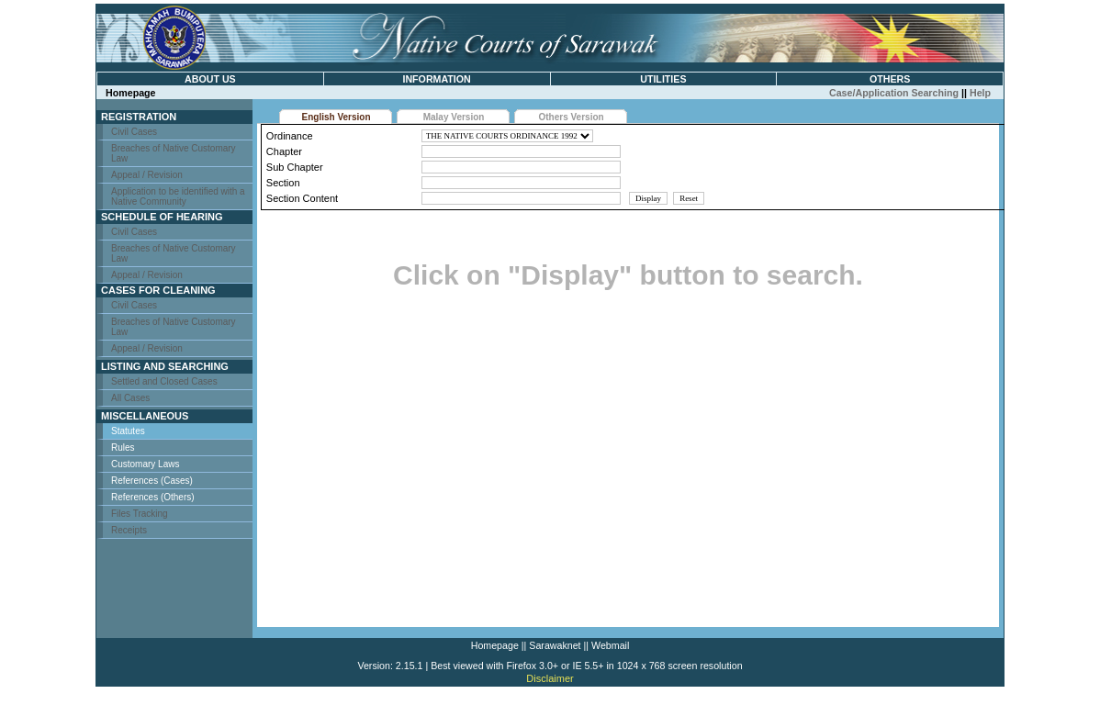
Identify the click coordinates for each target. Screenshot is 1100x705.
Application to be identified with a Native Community (178, 196)
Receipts (129, 530)
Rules (123, 447)
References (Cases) (152, 481)
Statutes (128, 431)
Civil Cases (134, 132)
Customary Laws (145, 464)
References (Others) (153, 497)
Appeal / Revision (147, 175)
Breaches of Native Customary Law (173, 153)
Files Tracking (139, 514)
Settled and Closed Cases (164, 381)
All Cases (130, 398)
